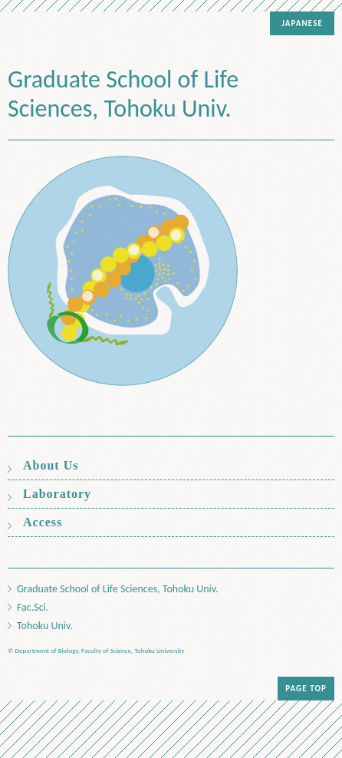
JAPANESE (302, 23)
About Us (50, 466)
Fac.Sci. (32, 607)
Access (42, 522)
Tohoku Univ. (45, 626)
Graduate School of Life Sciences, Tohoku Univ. (123, 94)
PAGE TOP (306, 689)
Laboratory (57, 494)
